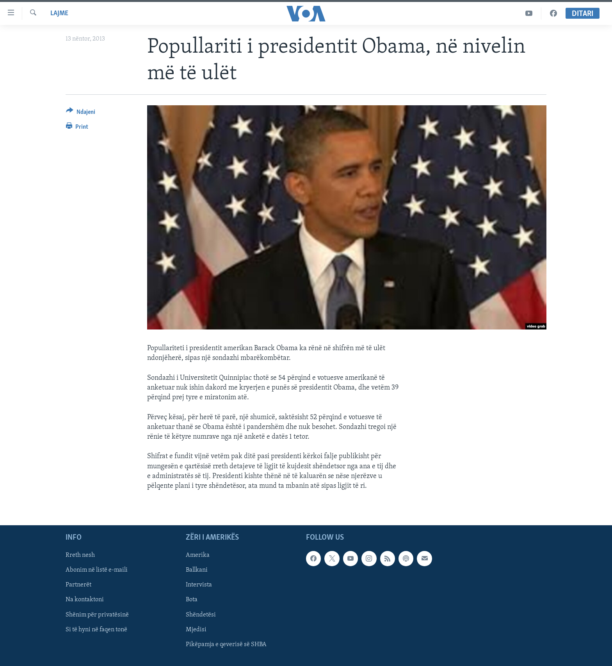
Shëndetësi (201, 615)
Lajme (59, 13)
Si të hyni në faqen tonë (96, 630)
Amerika (198, 555)
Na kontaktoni (85, 600)
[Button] (80, 113)
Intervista (199, 585)
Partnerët (78, 585)
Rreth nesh (80, 555)
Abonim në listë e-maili (97, 570)
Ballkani (197, 570)
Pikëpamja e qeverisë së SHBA (226, 644)
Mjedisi (196, 630)
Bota (191, 600)
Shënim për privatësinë (97, 615)
